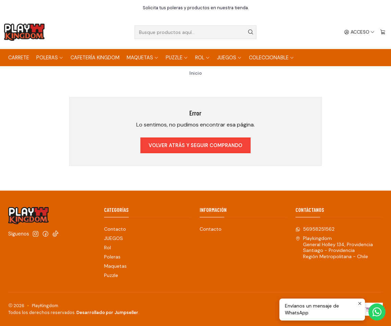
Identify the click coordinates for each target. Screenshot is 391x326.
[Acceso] (359, 32)
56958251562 (315, 229)
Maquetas (143, 58)
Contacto (115, 229)
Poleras (49, 58)
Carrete (18, 58)
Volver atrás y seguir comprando (195, 145)
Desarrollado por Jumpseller (107, 312)
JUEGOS (229, 58)
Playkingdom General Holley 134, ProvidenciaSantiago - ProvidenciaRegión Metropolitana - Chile (334, 247)
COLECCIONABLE (271, 58)
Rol (202, 58)
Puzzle (177, 58)
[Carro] (383, 32)
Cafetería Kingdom (95, 58)
